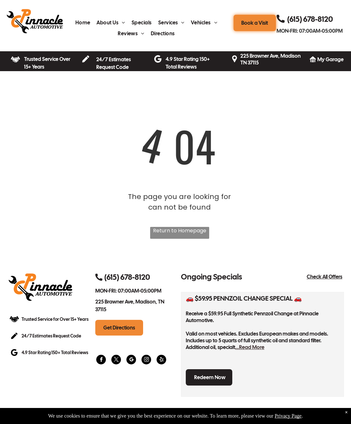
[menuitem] (83, 24)
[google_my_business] (131, 360)
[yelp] (161, 360)
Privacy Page (288, 416)
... (249, 347)
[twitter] (116, 360)
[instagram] (146, 360)
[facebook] (101, 360)
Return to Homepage (179, 230)
